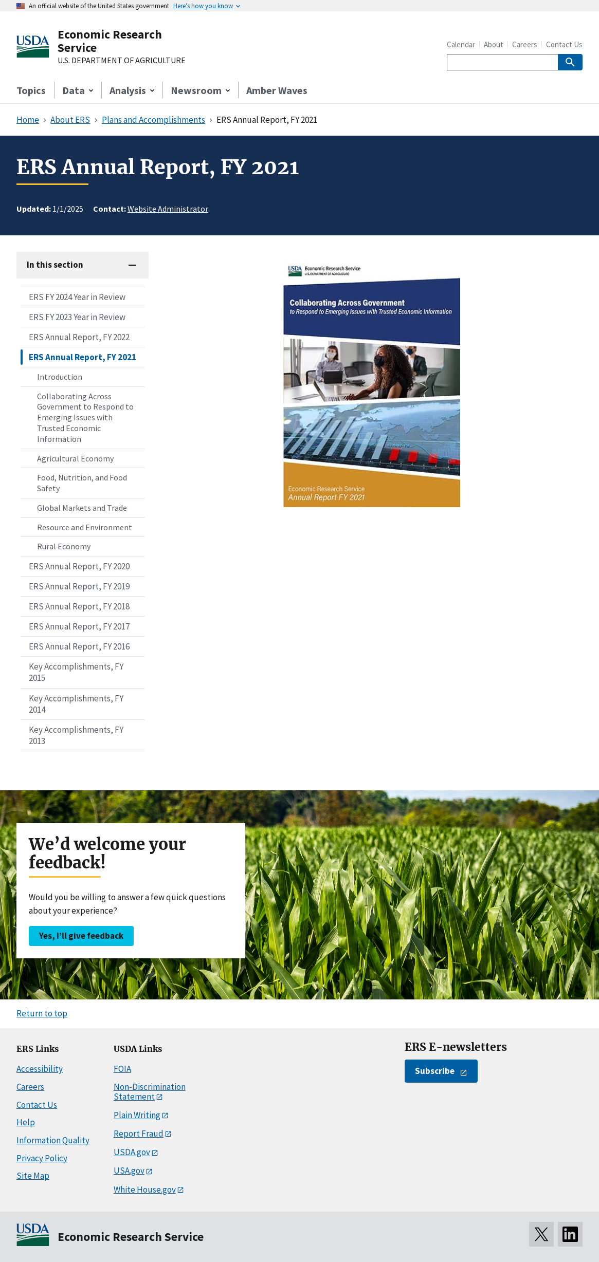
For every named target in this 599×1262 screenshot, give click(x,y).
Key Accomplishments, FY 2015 (76, 672)
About (493, 44)
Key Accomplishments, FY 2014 (76, 704)
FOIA (122, 1068)
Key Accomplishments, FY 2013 (76, 735)
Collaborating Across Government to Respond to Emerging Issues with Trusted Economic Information (85, 417)
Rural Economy (63, 546)
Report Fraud (139, 1133)
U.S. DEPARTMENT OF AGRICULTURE (122, 60)
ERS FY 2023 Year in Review (77, 317)
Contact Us (564, 44)
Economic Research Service (110, 41)
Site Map (32, 1175)
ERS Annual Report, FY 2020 (79, 566)
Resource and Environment (84, 527)
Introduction (59, 377)
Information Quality (52, 1140)
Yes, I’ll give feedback (81, 935)
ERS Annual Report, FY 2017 (79, 626)
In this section (55, 264)
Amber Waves (276, 90)
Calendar (461, 44)
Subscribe (435, 1071)
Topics (31, 90)
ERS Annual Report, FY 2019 (79, 586)
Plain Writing (137, 1115)
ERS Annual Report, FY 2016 (79, 646)
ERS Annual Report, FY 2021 (82, 357)
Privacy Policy (41, 1158)
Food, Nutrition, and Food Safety (82, 482)
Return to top (41, 1013)
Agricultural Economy (75, 458)
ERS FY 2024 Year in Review (77, 297)
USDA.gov (132, 1152)
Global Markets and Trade (82, 508)
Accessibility (39, 1068)
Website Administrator (168, 208)
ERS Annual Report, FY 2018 (79, 606)
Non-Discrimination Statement (150, 1091)
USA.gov (129, 1170)
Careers (524, 44)
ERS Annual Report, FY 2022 (79, 337)
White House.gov (145, 1189)
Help (25, 1122)
